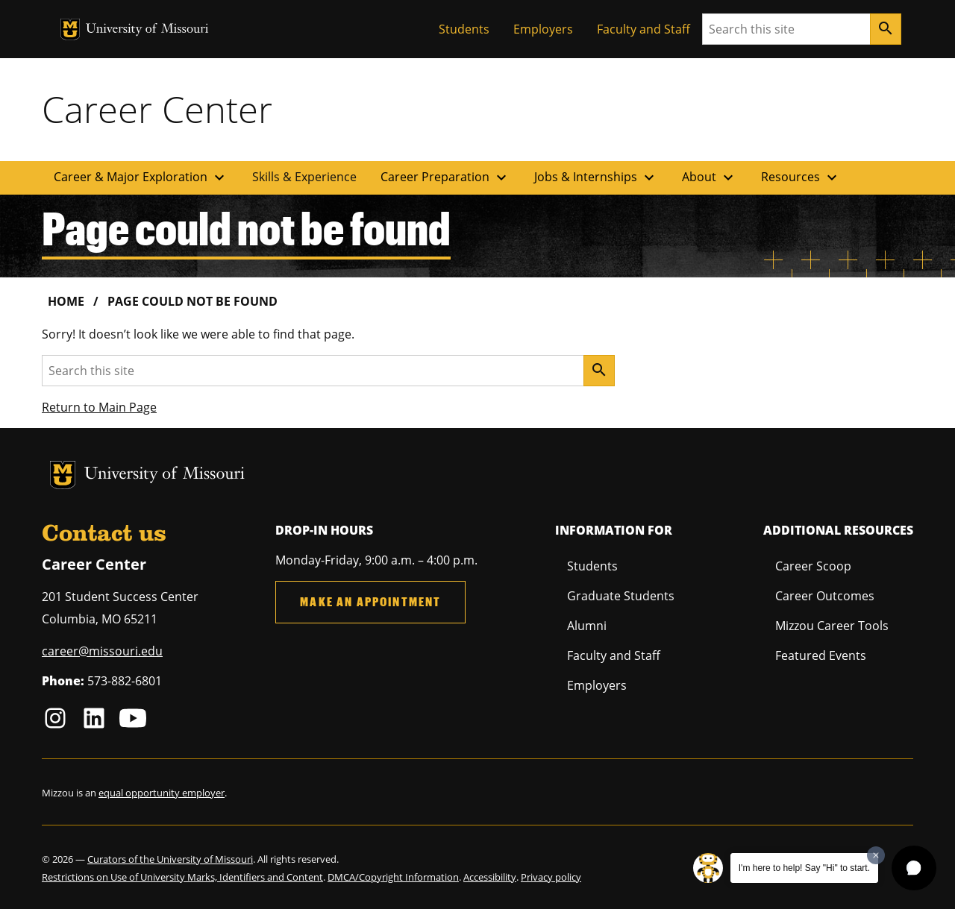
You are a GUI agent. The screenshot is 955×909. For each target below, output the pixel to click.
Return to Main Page (99, 407)
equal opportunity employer (161, 792)
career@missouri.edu (102, 651)
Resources (801, 177)
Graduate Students (620, 596)
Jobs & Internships (596, 177)
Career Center (157, 108)
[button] (914, 868)
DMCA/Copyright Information (393, 877)
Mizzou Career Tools (832, 625)
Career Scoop (813, 566)
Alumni (587, 625)
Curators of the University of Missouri (170, 859)
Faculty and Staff (643, 29)
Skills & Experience (304, 177)
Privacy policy (551, 877)
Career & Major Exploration (141, 177)
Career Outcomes (824, 596)
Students (464, 29)
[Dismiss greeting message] (876, 855)
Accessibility (489, 877)
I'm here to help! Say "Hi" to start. (804, 868)
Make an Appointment (370, 601)
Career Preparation (445, 177)
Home (66, 301)
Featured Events (820, 655)
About (709, 177)
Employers (543, 29)
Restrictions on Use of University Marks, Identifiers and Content (182, 877)
